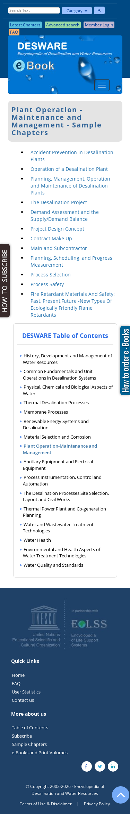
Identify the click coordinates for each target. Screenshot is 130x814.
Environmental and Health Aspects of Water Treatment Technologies (61, 552)
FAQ (16, 683)
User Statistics (26, 692)
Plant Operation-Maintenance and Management (60, 449)
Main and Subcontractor (59, 248)
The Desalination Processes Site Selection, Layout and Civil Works (66, 496)
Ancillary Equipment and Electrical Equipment (58, 464)
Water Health (37, 540)
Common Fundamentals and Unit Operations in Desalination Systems (59, 374)
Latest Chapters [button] (25, 24)
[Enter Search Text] (34, 10)
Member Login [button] (99, 24)
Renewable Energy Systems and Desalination (56, 424)
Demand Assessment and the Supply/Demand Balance (65, 215)
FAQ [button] (14, 32)
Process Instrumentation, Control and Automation (62, 480)
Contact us (23, 700)
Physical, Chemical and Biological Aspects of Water (68, 390)
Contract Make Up (51, 238)
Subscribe (22, 736)
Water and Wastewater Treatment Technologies (58, 527)
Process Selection (51, 274)
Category (77, 10)
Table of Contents (30, 727)
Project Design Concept (57, 228)
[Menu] (102, 85)
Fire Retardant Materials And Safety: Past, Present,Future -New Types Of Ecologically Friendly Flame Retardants (73, 304)
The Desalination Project (59, 202)
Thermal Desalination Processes (56, 402)
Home (18, 675)
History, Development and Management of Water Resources (67, 358)
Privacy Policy (97, 804)
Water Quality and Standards (53, 565)
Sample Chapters (29, 744)
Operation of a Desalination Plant (69, 169)
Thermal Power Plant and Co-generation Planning (64, 512)
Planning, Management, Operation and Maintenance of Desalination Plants (70, 185)
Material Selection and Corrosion (57, 437)
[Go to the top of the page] (117, 798)
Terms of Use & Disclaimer (46, 804)
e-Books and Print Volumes (40, 752)
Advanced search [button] (62, 24)
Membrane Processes (46, 412)
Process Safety (47, 284)
